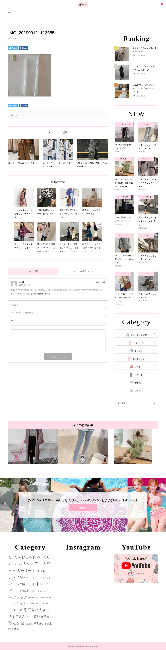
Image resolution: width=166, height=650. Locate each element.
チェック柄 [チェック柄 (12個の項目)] (18, 584)
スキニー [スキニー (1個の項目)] (27, 578)
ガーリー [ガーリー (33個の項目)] (24, 571)
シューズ (139, 391)
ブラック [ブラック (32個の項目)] (20, 597)
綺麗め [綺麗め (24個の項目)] (39, 623)
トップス (139, 351)
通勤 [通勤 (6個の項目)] (16, 629)
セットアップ (139, 359)
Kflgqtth (21, 282)
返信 (97, 282)
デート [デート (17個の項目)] (30, 584)
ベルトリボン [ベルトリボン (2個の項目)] (40, 598)
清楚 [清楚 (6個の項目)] (46, 616)
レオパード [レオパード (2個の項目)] (45, 603)
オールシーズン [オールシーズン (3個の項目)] (15, 564)
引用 (103, 282)
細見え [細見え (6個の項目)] (23, 623)
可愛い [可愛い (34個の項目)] (33, 610)
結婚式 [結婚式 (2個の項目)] (30, 624)
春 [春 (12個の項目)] (42, 616)
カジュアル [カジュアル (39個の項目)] (32, 564)
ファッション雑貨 (139, 335)
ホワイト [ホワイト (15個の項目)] (20, 603)
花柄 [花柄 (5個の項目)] (46, 623)
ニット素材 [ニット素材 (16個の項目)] (20, 591)
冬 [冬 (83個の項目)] (25, 609)
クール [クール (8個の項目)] (36, 571)
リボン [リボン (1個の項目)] (37, 603)
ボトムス (139, 383)
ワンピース (139, 343)
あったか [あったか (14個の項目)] (14, 557)
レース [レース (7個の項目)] (12, 610)
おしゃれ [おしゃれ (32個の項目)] (28, 557)
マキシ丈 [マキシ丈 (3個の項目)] (31, 603)
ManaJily (83, 508)
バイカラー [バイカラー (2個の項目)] (44, 591)
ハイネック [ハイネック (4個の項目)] (34, 591)
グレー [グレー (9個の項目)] (44, 570)
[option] (33, 446)
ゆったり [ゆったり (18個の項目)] (43, 557)
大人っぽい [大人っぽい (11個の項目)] (33, 616)
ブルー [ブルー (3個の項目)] (31, 597)
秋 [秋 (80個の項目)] (10, 623)
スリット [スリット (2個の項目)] (34, 578)
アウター (139, 367)
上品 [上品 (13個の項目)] (19, 610)
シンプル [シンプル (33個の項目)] (15, 577)
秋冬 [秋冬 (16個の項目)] (16, 623)
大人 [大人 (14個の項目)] (22, 616)
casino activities (44, 294)
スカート (139, 375)
